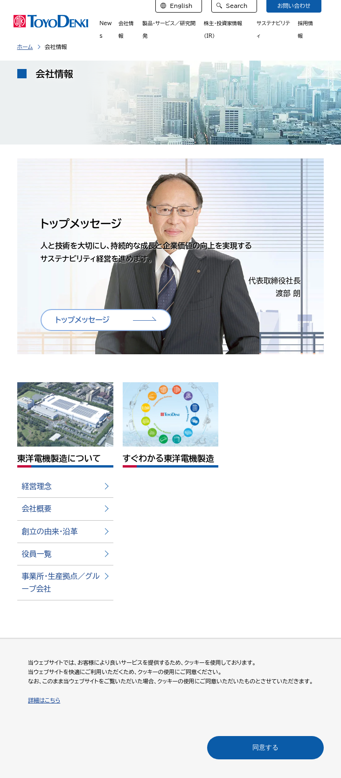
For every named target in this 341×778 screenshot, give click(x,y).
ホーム (25, 46)
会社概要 (37, 508)
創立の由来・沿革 (50, 531)
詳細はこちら (44, 700)
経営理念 (37, 486)
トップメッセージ (83, 320)
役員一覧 (37, 554)
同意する (265, 747)
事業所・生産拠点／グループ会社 (61, 582)
